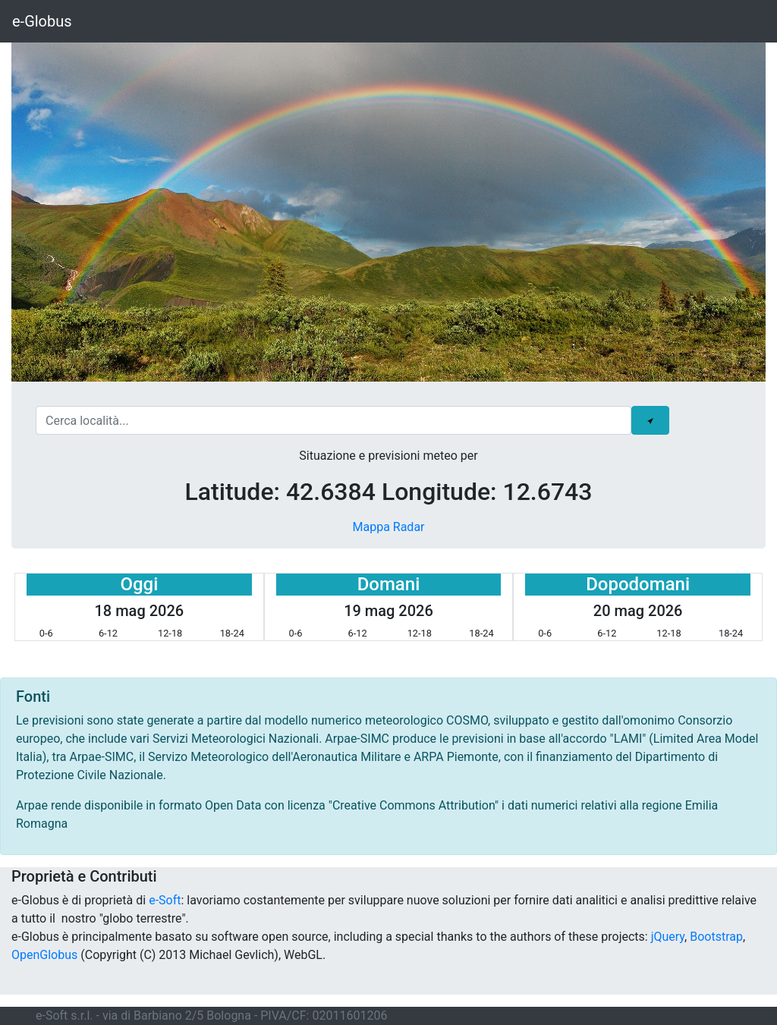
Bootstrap (716, 936)
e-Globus (42, 21)
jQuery (667, 936)
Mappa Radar (388, 527)
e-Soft (165, 900)
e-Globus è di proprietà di (80, 900)
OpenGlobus (44, 955)
